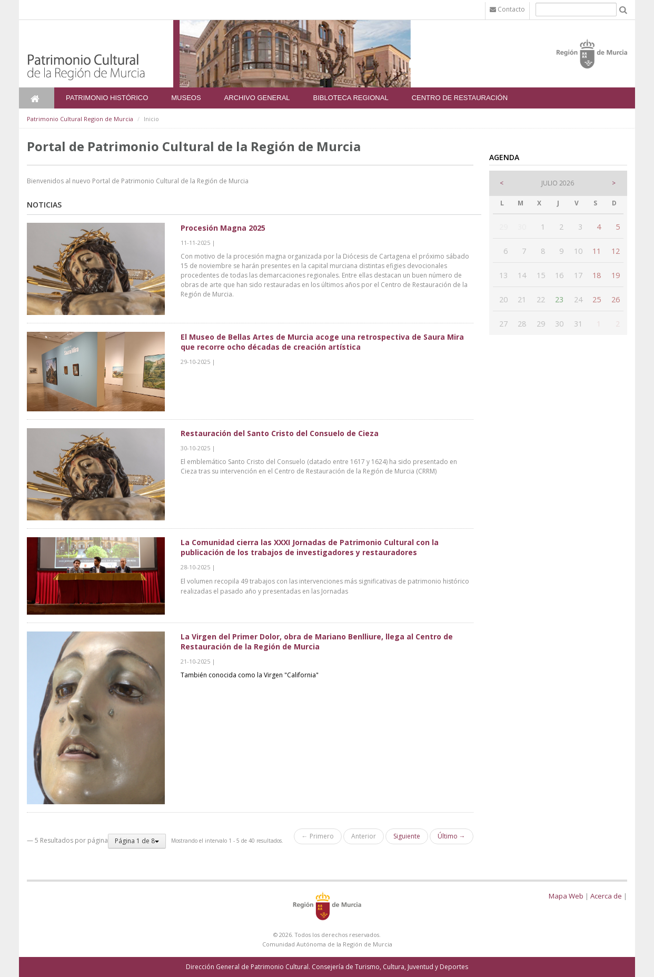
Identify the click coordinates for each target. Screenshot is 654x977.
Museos (186, 98)
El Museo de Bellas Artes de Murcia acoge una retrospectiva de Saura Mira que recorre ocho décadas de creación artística (322, 342)
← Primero (318, 836)
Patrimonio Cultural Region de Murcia (80, 119)
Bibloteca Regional (351, 98)
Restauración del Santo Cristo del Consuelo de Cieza (280, 433)
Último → (451, 836)
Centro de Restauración (460, 98)
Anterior (363, 836)
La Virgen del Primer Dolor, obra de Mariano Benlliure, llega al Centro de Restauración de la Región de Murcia (317, 641)
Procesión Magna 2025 (223, 228)
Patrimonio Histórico (107, 98)
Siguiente (406, 836)
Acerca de (606, 896)
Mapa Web (566, 896)
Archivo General (257, 98)
